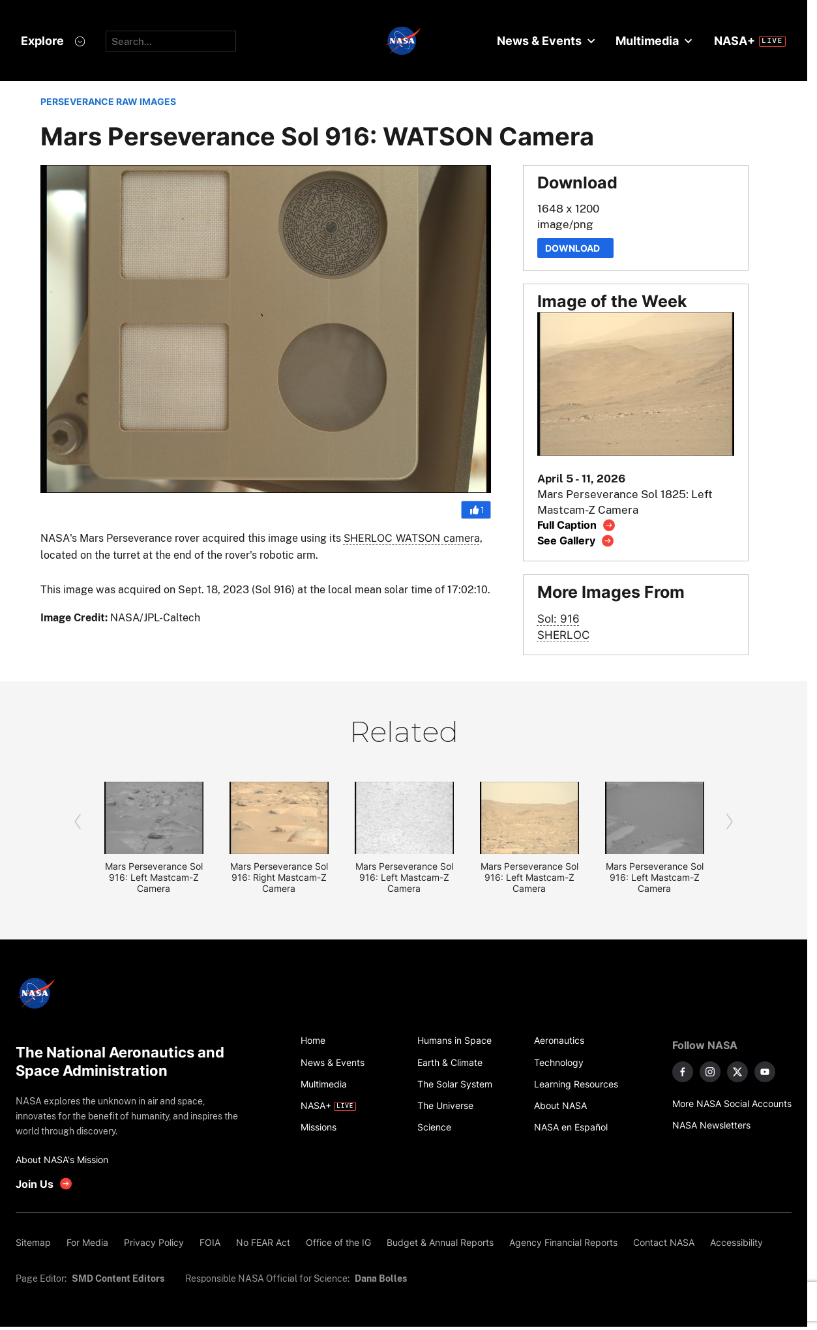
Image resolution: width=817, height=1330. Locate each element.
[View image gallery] (576, 541)
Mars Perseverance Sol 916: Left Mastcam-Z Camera (154, 877)
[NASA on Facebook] (682, 1071)
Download (575, 248)
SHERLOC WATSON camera (412, 537)
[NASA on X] (737, 1071)
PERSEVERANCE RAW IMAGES (108, 101)
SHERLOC (563, 635)
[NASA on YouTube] (764, 1071)
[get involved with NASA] (44, 1183)
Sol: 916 (558, 618)
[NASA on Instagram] (710, 1071)
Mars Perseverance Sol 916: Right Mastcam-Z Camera (279, 877)
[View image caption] (576, 525)
